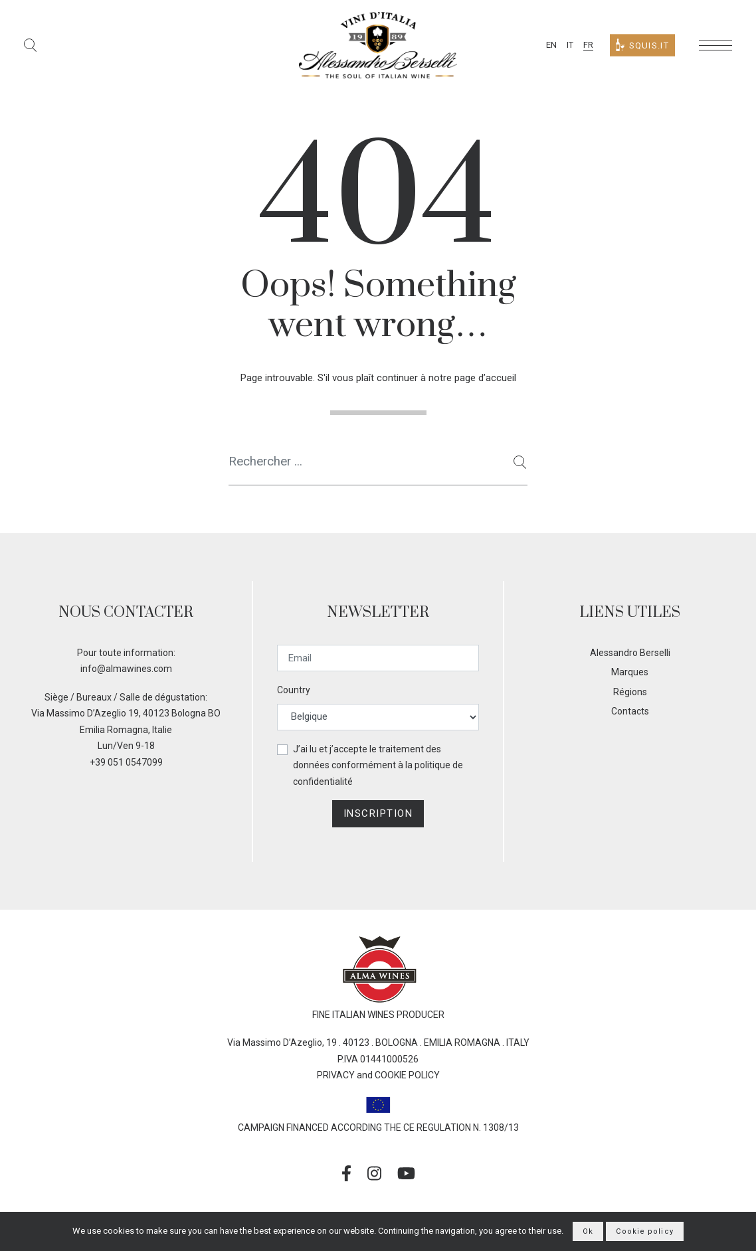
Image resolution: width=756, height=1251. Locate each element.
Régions (630, 692)
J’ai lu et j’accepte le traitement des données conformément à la (378, 765)
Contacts (630, 711)
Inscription (378, 813)
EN (551, 45)
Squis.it (642, 45)
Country (293, 690)
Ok (588, 1231)
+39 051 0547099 (126, 762)
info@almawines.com (126, 668)
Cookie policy (644, 1231)
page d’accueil (485, 378)
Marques (629, 672)
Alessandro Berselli (630, 652)
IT (570, 45)
